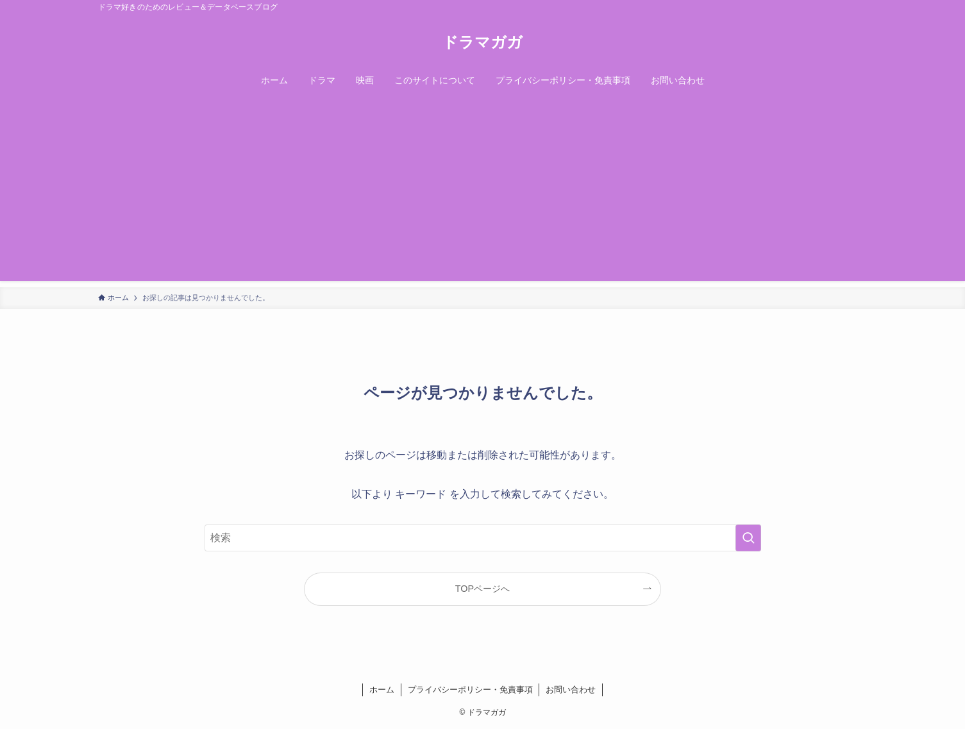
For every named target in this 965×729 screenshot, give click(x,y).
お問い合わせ (571, 689)
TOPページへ (482, 588)
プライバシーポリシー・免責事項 (470, 689)
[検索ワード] (483, 537)
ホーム (381, 689)
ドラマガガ (482, 42)
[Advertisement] (483, 191)
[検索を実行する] (748, 537)
